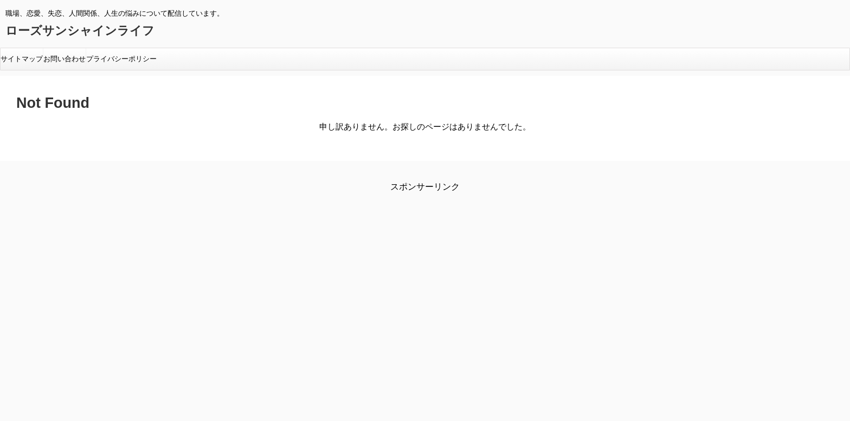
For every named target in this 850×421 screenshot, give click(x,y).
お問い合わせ (64, 59)
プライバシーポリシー (121, 59)
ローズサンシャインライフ (79, 30)
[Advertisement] (333, 288)
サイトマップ (22, 59)
